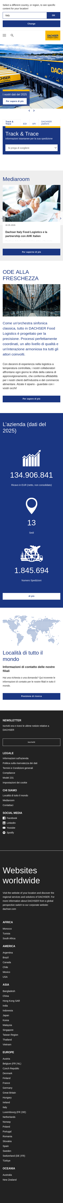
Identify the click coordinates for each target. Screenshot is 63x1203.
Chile (5, 967)
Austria (6, 1058)
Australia (7, 1175)
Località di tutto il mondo (15, 795)
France (6, 1083)
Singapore (8, 1030)
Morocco (7, 928)
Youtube (9, 827)
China (6, 996)
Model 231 (8, 777)
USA (5, 977)
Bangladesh (9, 991)
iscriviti (31, 742)
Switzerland (9, 1155)
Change (31, 24)
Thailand (7, 1039)
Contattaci (8, 805)
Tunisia (6, 933)
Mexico (6, 972)
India (5, 1005)
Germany (7, 1088)
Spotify (8, 832)
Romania (7, 1136)
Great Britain (9, 1092)
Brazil (6, 957)
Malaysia (7, 1025)
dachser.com (9, 909)
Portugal (7, 1131)
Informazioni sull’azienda (15, 758)
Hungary (7, 1097)
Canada (7, 962)
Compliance (9, 773)
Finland (6, 1078)
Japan (6, 1015)
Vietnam (7, 1044)
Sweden (7, 1151)
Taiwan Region (10, 1034)
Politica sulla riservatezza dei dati (20, 763)
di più (31, 596)
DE (23, 1112)
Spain (6, 1146)
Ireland (6, 1102)
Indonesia (8, 1010)
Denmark (7, 1073)
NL (18, 1063)
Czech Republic (11, 1068)
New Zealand (10, 1179)
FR (14, 1063)
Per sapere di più (15, 101)
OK (53, 15)
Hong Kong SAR (11, 1000)
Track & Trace (9, 123)
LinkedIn (9, 823)
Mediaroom (8, 800)
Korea (6, 1020)
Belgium (7, 1063)
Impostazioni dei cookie (15, 782)
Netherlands (9, 1117)
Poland (6, 1126)
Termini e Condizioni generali (18, 768)
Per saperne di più (31, 252)
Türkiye (6, 1160)
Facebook (10, 818)
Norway (7, 1121)
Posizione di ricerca (31, 696)
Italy (5, 1107)
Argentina (8, 952)
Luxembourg (9, 1112)
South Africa (9, 938)
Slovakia (7, 1141)
